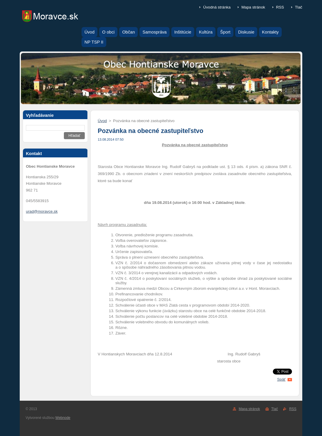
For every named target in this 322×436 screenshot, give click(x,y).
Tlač (298, 7)
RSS (280, 7)
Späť (281, 379)
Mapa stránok (253, 7)
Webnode (62, 418)
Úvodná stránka (216, 7)
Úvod (102, 121)
